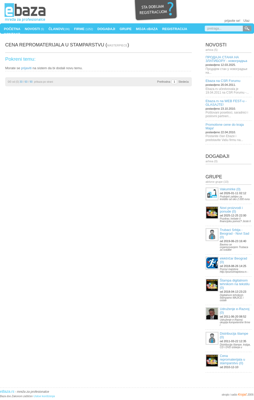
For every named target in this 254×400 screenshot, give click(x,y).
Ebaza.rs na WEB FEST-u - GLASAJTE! (226, 103)
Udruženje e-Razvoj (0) (234, 310)
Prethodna (163, 81)
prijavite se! (232, 21)
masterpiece (117, 45)
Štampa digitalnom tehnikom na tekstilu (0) (235, 284)
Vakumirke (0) (230, 189)
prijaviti (26, 68)
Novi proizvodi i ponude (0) (231, 209)
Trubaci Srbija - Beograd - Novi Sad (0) (234, 233)
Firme (83, 29)
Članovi (59, 29)
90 (31, 81)
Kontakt (12, 34)
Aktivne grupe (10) (217, 181)
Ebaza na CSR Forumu (223, 81)
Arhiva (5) (211, 49)
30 (21, 81)
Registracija (174, 29)
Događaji (106, 29)
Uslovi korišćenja (44, 396)
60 (26, 81)
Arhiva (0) (211, 161)
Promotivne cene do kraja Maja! (225, 126)
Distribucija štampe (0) (234, 335)
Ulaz (246, 21)
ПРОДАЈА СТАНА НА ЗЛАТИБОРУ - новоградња (226, 59)
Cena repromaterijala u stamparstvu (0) (232, 359)
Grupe (125, 29)
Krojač (242, 394)
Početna (12, 29)
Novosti (34, 29)
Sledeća (183, 81)
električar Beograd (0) (233, 260)
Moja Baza (147, 29)
